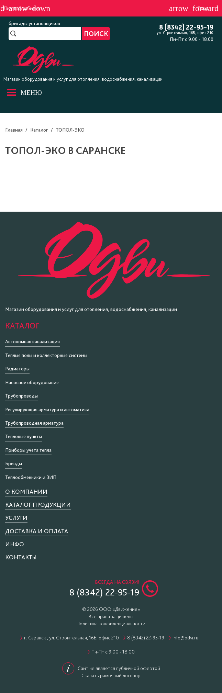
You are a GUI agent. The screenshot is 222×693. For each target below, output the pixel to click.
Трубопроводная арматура (34, 423)
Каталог (22, 326)
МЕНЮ (31, 92)
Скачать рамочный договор (111, 675)
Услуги (16, 517)
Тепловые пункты (23, 436)
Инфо (14, 544)
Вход (203, 8)
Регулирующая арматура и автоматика (47, 409)
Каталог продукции (38, 504)
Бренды (13, 463)
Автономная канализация (32, 341)
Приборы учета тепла (28, 450)
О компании (26, 491)
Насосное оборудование (32, 382)
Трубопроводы (21, 396)
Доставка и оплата (36, 531)
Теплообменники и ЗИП (30, 477)
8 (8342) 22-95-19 (186, 27)
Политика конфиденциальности (111, 624)
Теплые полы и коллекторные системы (46, 355)
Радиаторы (17, 369)
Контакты (21, 557)
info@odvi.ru (185, 638)
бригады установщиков (34, 23)
